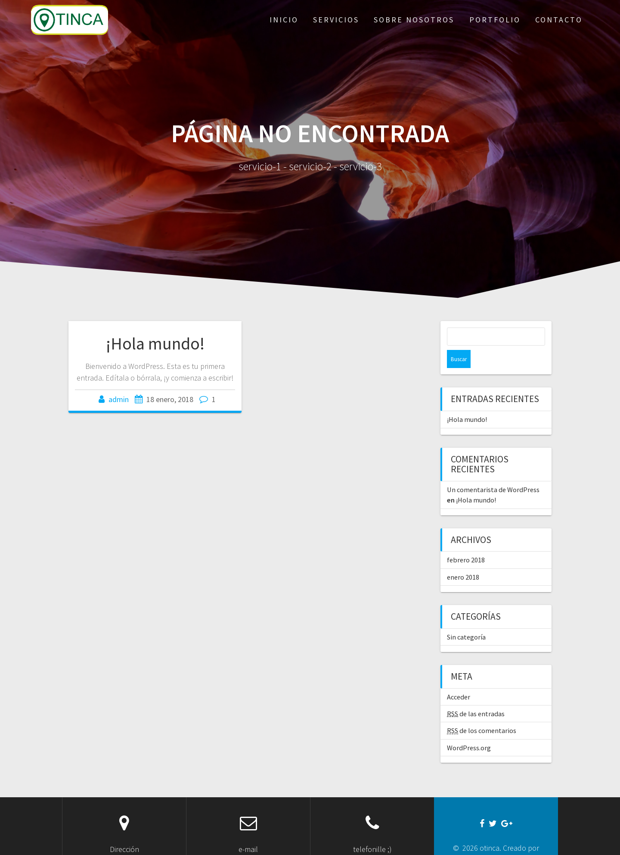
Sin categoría (466, 619)
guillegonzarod (495, 841)
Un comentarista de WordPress (493, 471)
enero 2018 (463, 559)
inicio (284, 20)
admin (118, 399)
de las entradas (476, 695)
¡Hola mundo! (155, 343)
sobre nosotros (414, 20)
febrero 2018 (466, 541)
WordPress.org (469, 729)
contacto (559, 20)
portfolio (495, 20)
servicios (336, 20)
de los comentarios (481, 712)
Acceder (458, 678)
